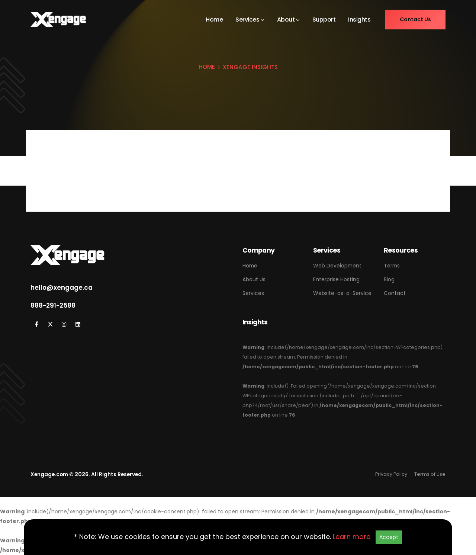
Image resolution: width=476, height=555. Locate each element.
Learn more (351, 536)
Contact (395, 293)
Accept (388, 537)
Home (214, 19)
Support (324, 19)
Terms (392, 265)
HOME (207, 67)
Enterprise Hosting (336, 279)
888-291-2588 (52, 305)
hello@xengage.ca (61, 287)
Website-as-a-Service (342, 293)
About (286, 19)
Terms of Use (430, 474)
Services (247, 19)
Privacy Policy (391, 474)
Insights (359, 19)
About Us (254, 279)
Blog (389, 279)
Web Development (337, 265)
